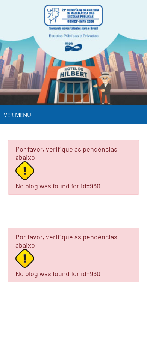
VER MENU (17, 115)
